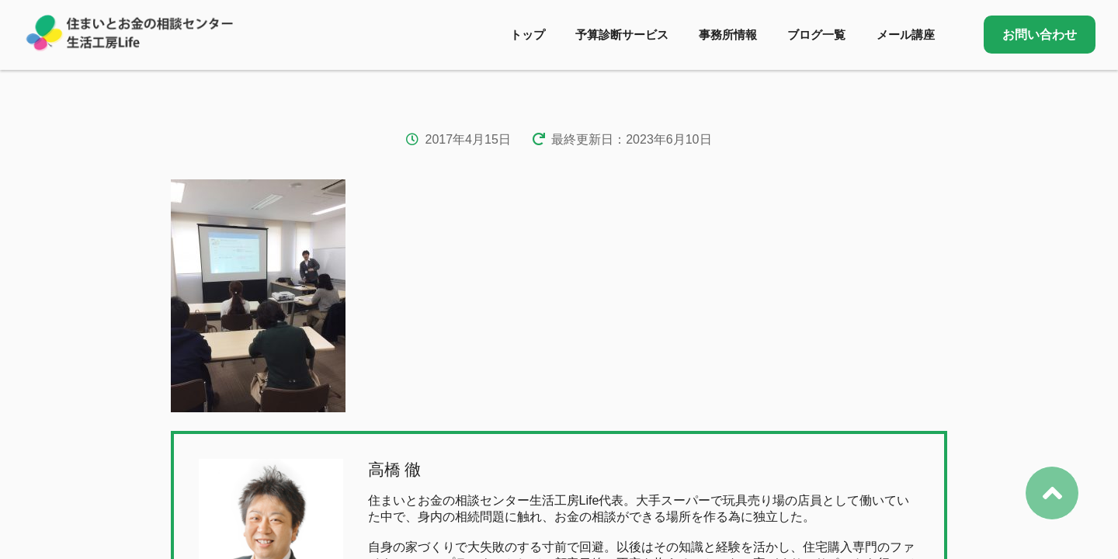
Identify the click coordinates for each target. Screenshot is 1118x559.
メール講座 (906, 34)
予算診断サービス (621, 34)
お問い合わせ (1039, 34)
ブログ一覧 (816, 34)
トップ (527, 34)
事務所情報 (728, 34)
